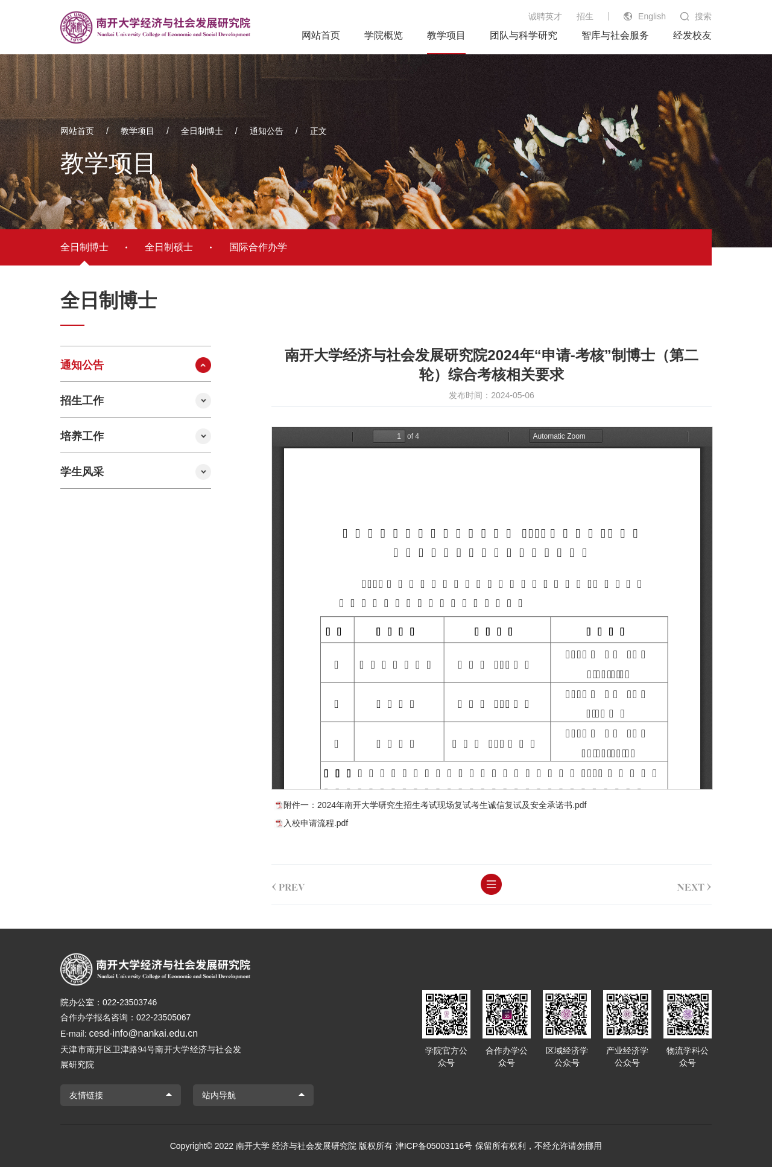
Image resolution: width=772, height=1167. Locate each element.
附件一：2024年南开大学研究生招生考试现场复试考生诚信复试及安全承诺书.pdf (435, 805)
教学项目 (446, 35)
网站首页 (321, 35)
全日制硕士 (169, 247)
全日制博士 (202, 131)
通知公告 (266, 131)
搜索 (703, 16)
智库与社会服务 (615, 35)
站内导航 (219, 1095)
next (694, 885)
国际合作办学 (258, 247)
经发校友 (692, 35)
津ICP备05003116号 (434, 1146)
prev (288, 885)
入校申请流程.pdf (315, 823)
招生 (585, 16)
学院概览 (383, 35)
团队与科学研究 (523, 35)
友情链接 (86, 1095)
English (652, 16)
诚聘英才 (545, 16)
